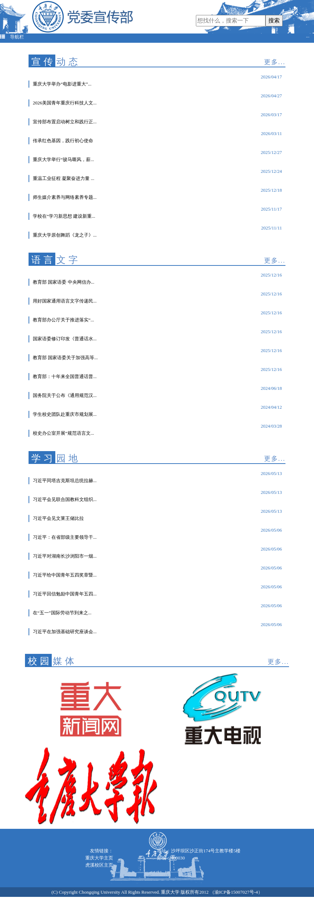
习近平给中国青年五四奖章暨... (65, 575)
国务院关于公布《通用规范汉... (65, 395)
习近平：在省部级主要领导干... (65, 537)
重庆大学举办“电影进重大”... (62, 84)
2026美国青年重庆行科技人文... (65, 102)
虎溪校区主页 (99, 865)
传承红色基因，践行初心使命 (63, 140)
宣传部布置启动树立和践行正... (65, 121)
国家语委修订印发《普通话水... (65, 338)
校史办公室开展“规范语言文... (63, 433)
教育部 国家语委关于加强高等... (65, 357)
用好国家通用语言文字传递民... (65, 301)
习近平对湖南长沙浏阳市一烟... (65, 556)
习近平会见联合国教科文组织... (65, 499)
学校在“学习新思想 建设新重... (64, 216)
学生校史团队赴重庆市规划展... (65, 414)
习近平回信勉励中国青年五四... (65, 593)
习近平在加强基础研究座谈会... (65, 631)
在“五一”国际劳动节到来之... (62, 612)
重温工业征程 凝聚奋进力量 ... (63, 178)
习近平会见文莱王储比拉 (58, 518)
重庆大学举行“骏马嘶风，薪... (63, 159)
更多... (274, 62)
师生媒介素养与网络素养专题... (65, 197)
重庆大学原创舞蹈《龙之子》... (65, 235)
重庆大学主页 (99, 858)
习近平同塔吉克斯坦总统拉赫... (65, 480)
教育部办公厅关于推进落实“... (63, 319)
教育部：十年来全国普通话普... (65, 376)
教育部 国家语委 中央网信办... (63, 282)
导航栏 (154, 37)
